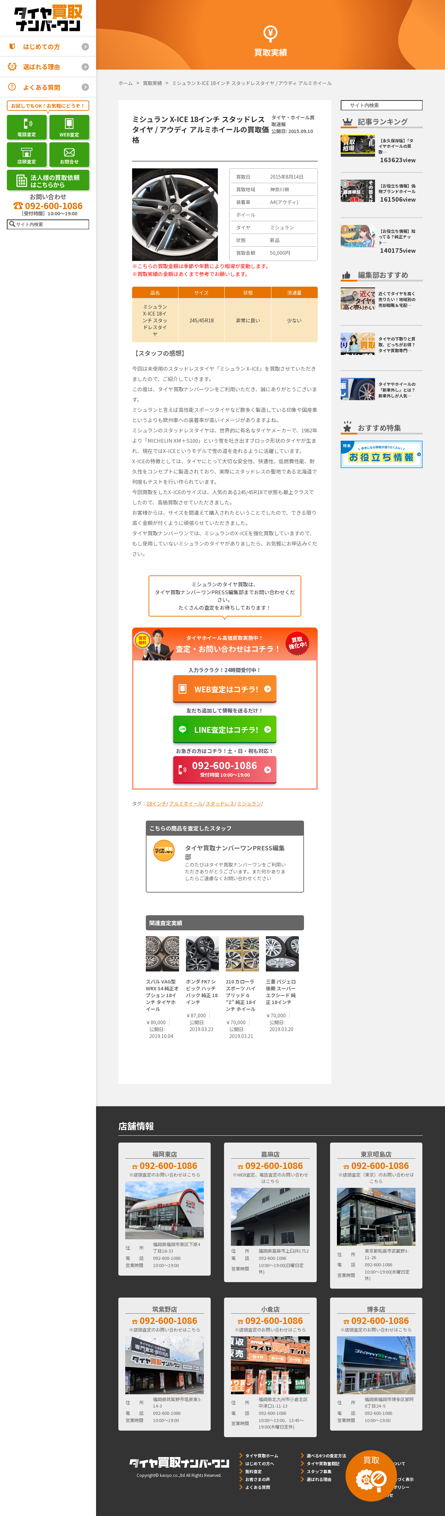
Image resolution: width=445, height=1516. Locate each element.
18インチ (156, 803)
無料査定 (253, 1471)
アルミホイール (186, 803)
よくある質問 (41, 87)
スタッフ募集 (319, 1471)
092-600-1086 (48, 205)
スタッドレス (220, 803)
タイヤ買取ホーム (261, 1455)
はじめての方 (41, 46)
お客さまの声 (257, 1479)
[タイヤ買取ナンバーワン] (48, 18)
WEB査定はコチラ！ (227, 688)
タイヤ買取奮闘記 (323, 1463)
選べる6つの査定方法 (326, 1455)
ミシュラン (249, 803)
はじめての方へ (259, 1463)
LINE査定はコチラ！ (226, 729)
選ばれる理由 (41, 66)
